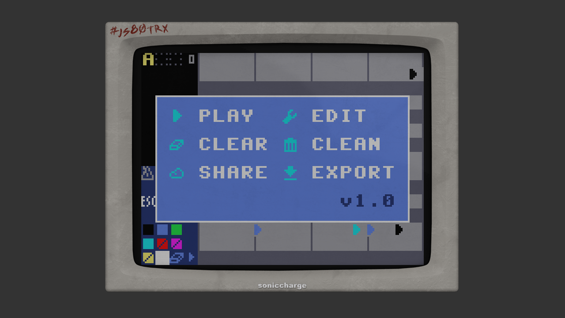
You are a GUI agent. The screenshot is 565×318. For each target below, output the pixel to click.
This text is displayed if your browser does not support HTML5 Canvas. (282, 159)
